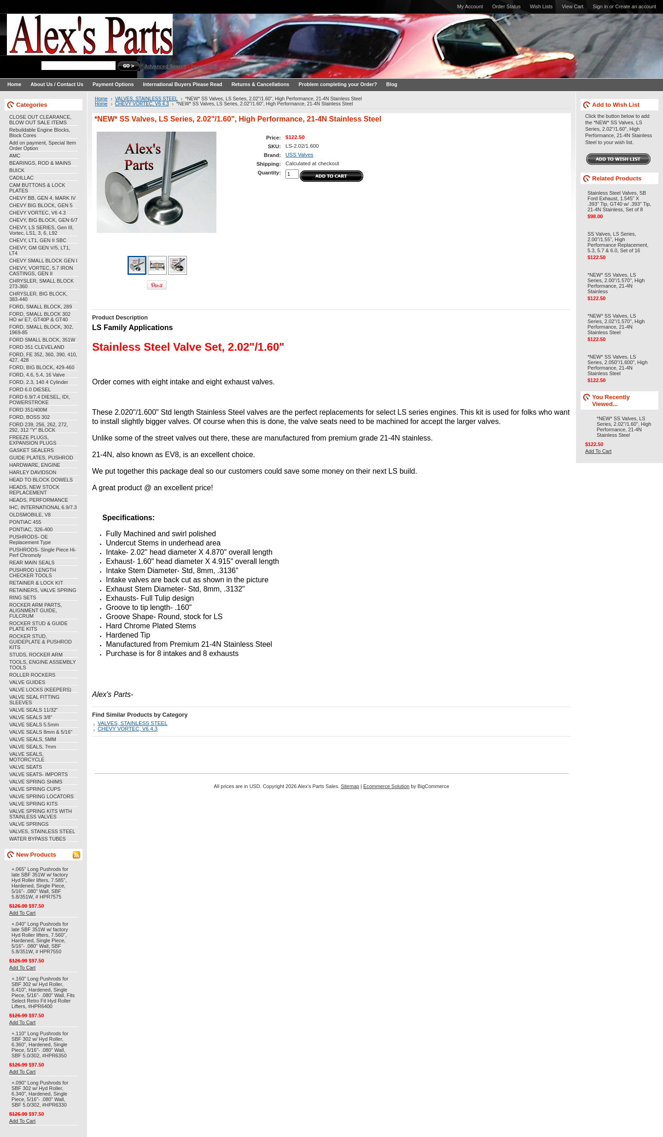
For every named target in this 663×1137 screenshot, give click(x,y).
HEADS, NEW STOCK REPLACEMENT (34, 489)
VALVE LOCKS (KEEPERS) (40, 689)
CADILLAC (21, 177)
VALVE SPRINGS (28, 824)
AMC (14, 155)
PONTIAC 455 (25, 522)
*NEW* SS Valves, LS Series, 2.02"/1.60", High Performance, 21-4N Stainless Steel (624, 427)
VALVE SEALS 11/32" (33, 710)
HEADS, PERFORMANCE (38, 500)
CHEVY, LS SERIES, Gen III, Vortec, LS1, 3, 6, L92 (41, 230)
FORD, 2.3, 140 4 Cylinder (38, 382)
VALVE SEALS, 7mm (32, 746)
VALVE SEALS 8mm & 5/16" (40, 732)
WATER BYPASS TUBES (37, 838)
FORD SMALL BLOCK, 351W (42, 339)
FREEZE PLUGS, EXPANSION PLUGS (33, 440)
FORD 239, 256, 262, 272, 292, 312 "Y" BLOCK (38, 427)
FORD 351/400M (28, 409)
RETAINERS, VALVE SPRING (42, 590)
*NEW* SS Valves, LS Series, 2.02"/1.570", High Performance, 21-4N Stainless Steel (616, 324)
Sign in (600, 6)
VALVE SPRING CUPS (34, 789)
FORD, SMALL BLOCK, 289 (40, 306)
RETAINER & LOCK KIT (36, 583)
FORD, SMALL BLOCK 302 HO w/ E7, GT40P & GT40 (39, 316)
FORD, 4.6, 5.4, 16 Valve (37, 374)
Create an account (635, 6)
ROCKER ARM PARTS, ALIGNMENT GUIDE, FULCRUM (35, 610)
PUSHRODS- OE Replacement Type (30, 539)
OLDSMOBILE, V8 (30, 514)
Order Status (506, 6)
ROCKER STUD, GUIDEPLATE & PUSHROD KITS (40, 641)
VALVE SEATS (25, 767)
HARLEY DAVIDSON (32, 472)
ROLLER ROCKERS (32, 675)
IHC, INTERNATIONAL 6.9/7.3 (43, 507)
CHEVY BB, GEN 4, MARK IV (42, 198)
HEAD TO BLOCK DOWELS (41, 479)
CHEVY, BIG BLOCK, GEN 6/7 (43, 220)
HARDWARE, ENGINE (34, 465)
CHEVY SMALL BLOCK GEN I (43, 260)
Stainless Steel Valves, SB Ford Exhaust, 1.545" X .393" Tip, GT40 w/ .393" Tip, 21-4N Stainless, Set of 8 (619, 201)
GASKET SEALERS (31, 450)
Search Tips (204, 66)
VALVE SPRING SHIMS (36, 781)
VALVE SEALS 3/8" (30, 717)
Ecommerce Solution (386, 786)
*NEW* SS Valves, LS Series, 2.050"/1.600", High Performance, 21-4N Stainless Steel (617, 365)
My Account (470, 6)
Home (101, 98)
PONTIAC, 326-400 (30, 529)
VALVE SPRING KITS (33, 803)
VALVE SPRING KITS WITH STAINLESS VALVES (40, 813)
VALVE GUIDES (27, 682)
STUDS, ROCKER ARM (36, 654)
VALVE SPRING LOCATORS (41, 796)
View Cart (572, 6)
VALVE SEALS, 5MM (32, 739)
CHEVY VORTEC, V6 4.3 (37, 212)
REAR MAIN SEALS (32, 562)
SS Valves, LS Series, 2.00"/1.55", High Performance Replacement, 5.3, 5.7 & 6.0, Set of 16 (617, 242)
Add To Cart (22, 913)
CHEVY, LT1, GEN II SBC (37, 240)
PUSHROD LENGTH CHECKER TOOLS (32, 572)
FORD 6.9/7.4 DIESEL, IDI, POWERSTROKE (39, 399)
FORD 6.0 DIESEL (30, 389)
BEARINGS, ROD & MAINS (40, 163)
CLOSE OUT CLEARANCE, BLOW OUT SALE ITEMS (40, 119)
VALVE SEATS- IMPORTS (38, 774)
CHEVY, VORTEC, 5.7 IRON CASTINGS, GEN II (41, 270)
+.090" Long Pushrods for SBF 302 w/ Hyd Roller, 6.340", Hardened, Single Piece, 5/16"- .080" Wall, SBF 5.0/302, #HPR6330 (40, 1094)
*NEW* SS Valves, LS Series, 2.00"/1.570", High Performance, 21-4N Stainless (616, 283)
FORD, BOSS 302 (29, 417)
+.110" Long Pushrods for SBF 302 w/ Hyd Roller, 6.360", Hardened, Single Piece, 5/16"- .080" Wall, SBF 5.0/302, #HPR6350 (40, 1044)
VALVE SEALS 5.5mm (34, 724)
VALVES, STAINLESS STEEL (42, 831)
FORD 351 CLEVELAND (36, 347)
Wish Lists (541, 6)
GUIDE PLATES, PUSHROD (41, 457)
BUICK (16, 170)
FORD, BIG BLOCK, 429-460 (41, 367)
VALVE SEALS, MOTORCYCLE (27, 756)
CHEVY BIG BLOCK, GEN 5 (41, 205)
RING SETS (22, 597)
